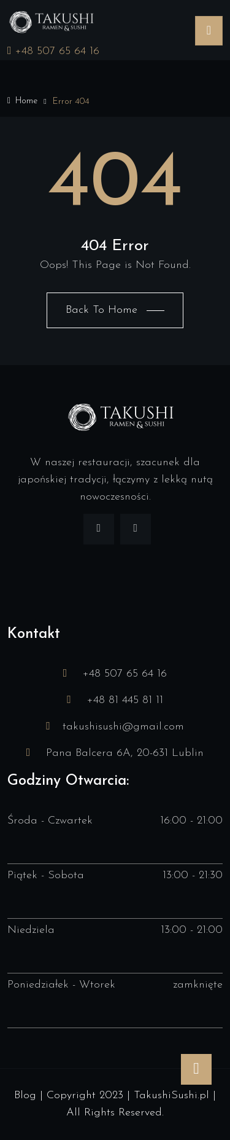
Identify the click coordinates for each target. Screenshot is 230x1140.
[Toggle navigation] (209, 30)
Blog (25, 1095)
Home (22, 101)
